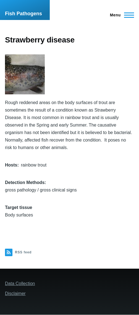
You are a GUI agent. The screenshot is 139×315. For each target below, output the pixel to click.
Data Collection (20, 283)
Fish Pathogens (23, 13)
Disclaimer (15, 293)
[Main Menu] (120, 15)
